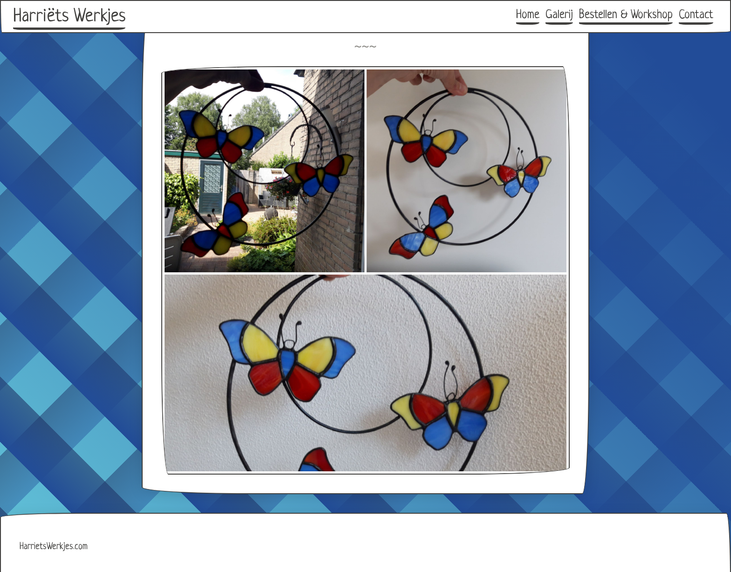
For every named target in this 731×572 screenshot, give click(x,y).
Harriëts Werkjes (69, 17)
